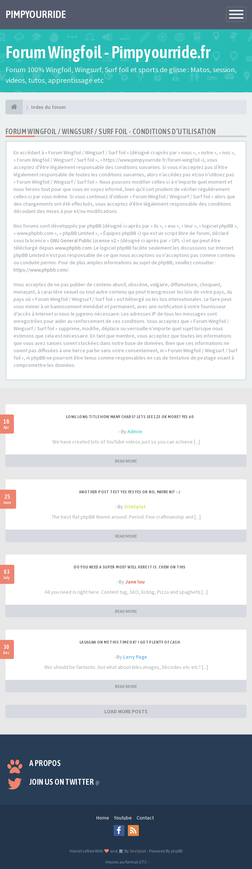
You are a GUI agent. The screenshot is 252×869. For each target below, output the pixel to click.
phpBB (176, 851)
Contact (145, 817)
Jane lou (135, 581)
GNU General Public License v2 (83, 240)
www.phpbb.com (73, 247)
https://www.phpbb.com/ (41, 269)
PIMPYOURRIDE (35, 14)
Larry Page (135, 656)
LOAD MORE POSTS (126, 711)
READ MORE (126, 461)
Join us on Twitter (64, 782)
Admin (134, 431)
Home (102, 817)
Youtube (123, 817)
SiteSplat (135, 506)
